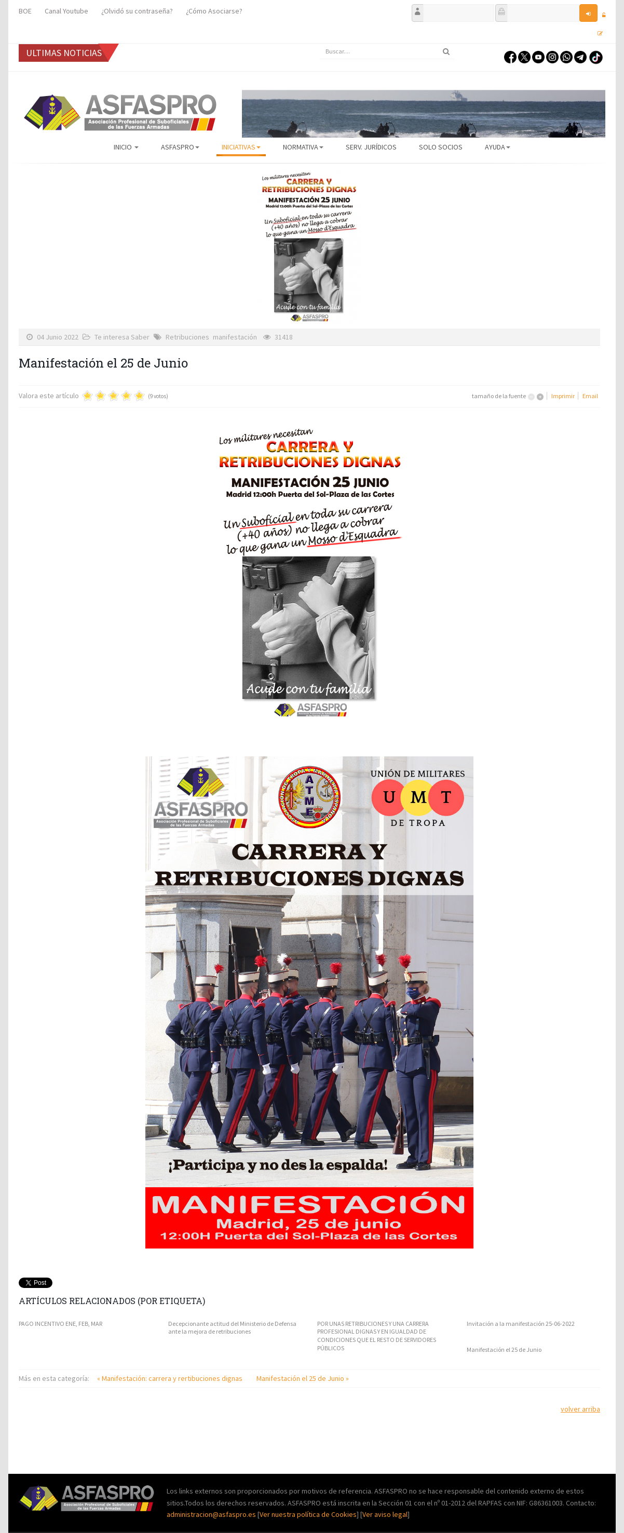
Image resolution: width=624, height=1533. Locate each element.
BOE (25, 11)
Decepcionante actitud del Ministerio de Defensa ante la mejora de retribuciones (232, 1328)
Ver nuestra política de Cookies (308, 1514)
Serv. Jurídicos (371, 147)
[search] (387, 51)
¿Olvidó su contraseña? (137, 11)
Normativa (303, 147)
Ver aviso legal (385, 1514)
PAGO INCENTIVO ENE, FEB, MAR (60, 1323)
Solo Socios (441, 147)
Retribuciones (187, 337)
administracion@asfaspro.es (212, 1514)
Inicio (126, 147)
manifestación (235, 337)
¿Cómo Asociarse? (214, 11)
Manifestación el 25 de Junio (504, 1349)
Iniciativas (241, 147)
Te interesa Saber (122, 337)
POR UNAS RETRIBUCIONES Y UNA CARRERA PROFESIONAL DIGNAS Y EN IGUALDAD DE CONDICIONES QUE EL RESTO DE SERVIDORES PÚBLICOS (376, 1336)
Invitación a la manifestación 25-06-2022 (521, 1323)
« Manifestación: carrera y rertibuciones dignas (170, 1378)
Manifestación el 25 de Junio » (302, 1378)
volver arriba (580, 1409)
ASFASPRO (180, 147)
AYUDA (497, 147)
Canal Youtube (66, 11)
